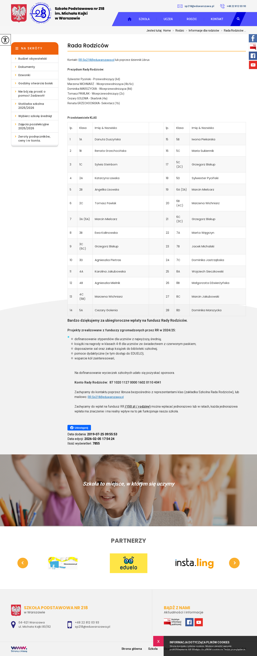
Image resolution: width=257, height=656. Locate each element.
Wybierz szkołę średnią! (35, 116)
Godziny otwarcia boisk (35, 83)
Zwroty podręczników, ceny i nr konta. (34, 139)
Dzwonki (24, 75)
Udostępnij (79, 427)
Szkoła (144, 19)
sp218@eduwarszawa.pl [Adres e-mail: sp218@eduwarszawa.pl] (92, 627)
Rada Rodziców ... (232, 30)
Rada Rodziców (87, 45)
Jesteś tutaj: (154, 30)
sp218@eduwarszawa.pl (195, 6)
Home (167, 30)
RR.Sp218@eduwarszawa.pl (96, 59)
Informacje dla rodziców (201, 30)
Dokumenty (26, 67)
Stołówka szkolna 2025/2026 (31, 106)
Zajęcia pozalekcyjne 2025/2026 (33, 126)
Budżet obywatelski (32, 59)
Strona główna (131, 648)
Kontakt (217, 19)
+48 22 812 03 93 (233, 6)
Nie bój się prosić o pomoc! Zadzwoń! (32, 94)
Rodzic (192, 19)
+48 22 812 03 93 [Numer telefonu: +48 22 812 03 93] (87, 622)
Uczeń (168, 19)
